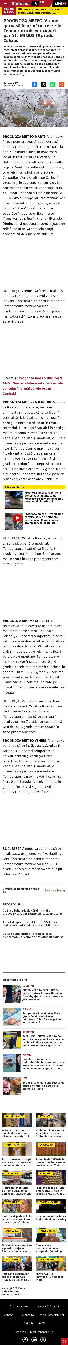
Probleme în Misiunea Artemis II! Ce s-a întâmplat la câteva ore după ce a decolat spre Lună (50, 1133)
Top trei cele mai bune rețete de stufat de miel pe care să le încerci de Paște (43, 1085)
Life (24, 1078)
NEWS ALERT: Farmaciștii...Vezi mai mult (49, 1276)
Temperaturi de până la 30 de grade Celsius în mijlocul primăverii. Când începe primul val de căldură (42, 1018)
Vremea (26, 1008)
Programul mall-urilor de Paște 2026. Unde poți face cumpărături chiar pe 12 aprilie (16, 1190)
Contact (8, 1314)
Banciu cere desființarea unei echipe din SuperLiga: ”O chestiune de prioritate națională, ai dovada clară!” (50, 1248)
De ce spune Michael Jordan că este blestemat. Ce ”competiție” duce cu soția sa (33, 935)
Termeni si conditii (47, 1306)
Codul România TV (34, 1323)
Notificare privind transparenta (34, 1331)
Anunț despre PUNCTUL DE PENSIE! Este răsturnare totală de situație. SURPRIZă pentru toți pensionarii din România (30, 924)
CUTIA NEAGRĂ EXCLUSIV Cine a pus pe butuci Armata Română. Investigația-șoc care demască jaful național (42, 995)
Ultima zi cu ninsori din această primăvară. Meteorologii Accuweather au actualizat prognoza (41, 10)
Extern (26, 1055)
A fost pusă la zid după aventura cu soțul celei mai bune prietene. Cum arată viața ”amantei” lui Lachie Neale (16, 1162)
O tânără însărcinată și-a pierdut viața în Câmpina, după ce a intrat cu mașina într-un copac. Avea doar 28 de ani (17, 1248)
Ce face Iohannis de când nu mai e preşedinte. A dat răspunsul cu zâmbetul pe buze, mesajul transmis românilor (33, 912)
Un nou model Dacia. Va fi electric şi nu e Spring (51, 1218)
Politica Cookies (18, 1306)
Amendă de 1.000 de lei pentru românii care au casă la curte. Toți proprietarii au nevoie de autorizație (51, 1162)
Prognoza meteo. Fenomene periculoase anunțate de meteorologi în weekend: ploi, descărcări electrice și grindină (44, 497)
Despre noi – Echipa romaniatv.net (42, 1314)
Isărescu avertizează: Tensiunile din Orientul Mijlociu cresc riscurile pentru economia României (16, 1133)
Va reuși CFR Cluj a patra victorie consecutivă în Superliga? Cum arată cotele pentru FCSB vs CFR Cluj (16, 1291)
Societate (28, 985)
